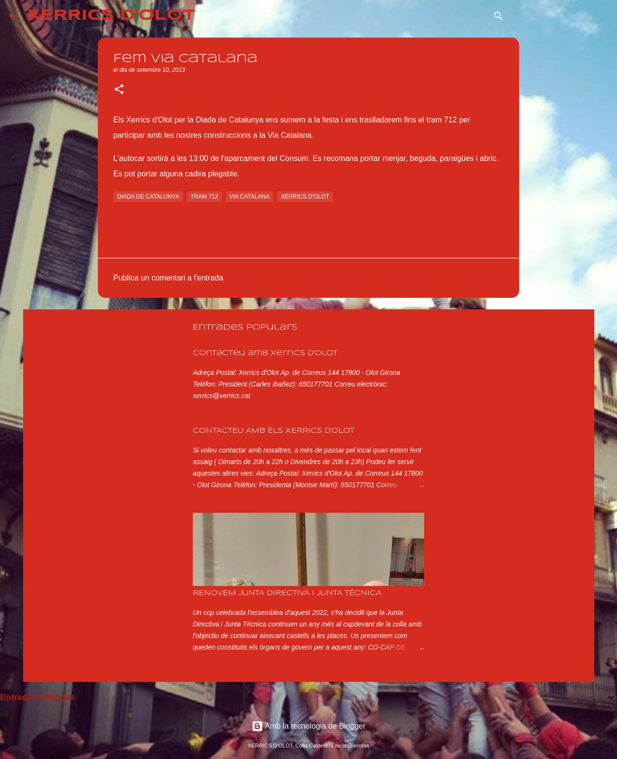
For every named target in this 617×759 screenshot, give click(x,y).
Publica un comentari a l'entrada (168, 278)
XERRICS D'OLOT (111, 15)
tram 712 (204, 196)
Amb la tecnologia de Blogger (309, 726)
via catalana (249, 196)
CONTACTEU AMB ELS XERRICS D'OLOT (273, 430)
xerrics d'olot (305, 196)
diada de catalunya (148, 196)
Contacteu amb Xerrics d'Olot (265, 353)
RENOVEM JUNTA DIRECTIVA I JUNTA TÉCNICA (287, 593)
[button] (119, 90)
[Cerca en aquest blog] (558, 15)
